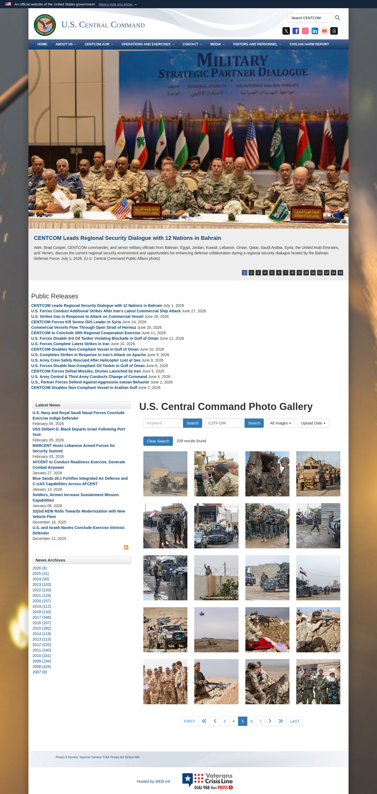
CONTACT (192, 44)
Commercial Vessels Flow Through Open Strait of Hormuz (83, 327)
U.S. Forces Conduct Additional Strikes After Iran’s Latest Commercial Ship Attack (106, 311)
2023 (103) (42, 584)
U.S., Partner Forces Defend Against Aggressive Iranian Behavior (90, 382)
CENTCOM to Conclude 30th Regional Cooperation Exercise (85, 333)
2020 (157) (42, 601)
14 (333, 272)
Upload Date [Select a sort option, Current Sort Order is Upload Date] (313, 423)
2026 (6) (40, 568)
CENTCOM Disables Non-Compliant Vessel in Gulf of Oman (85, 349)
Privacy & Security (67, 757)
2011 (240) (42, 650)
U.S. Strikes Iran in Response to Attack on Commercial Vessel (87, 316)
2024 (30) (41, 579)
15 (340, 272)
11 (313, 272)
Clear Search (158, 441)
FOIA (106, 757)
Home (42, 44)
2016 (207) (42, 623)
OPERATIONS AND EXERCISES (147, 44)
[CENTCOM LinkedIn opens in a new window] (315, 30)
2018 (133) (42, 612)
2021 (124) (42, 595)
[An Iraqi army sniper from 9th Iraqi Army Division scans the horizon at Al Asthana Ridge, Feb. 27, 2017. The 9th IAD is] (318, 629)
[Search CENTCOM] (311, 18)
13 (326, 272)
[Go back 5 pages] (204, 721)
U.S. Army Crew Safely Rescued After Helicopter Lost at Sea (85, 360)
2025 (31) (41, 573)
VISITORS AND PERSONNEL (257, 44)
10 (306, 272)
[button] (118, 4)
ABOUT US (66, 44)
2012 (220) (42, 644)
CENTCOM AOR (99, 44)
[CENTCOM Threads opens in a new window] (334, 30)
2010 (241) (42, 655)
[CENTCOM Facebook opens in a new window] (295, 30)
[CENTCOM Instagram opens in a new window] (305, 30)
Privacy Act (117, 757)
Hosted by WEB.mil (153, 781)
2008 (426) (42, 666)
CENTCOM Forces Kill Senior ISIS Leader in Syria (76, 322)
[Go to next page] (270, 721)
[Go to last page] (294, 721)
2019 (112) (42, 606)
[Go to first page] (190, 721)
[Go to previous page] (215, 721)
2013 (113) (42, 639)
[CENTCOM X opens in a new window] (286, 30)
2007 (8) (40, 672)
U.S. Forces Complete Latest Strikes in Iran (70, 344)
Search (193, 423)
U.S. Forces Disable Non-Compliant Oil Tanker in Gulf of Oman (88, 365)
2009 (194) (42, 661)
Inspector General (91, 757)
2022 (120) (42, 590)
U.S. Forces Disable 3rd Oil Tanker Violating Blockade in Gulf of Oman (94, 338)
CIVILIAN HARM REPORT (309, 44)
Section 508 (132, 757)
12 (319, 272)
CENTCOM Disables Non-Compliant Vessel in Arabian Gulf (84, 387)
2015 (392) (42, 628)
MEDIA (217, 44)
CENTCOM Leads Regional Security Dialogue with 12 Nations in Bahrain (127, 238)
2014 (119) (42, 634)
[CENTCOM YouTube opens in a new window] (324, 30)
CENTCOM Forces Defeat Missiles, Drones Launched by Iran (86, 371)
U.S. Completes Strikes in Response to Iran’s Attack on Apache (88, 355)
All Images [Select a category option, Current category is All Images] (280, 423)
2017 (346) (42, 617)
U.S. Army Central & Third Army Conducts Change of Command (89, 376)
